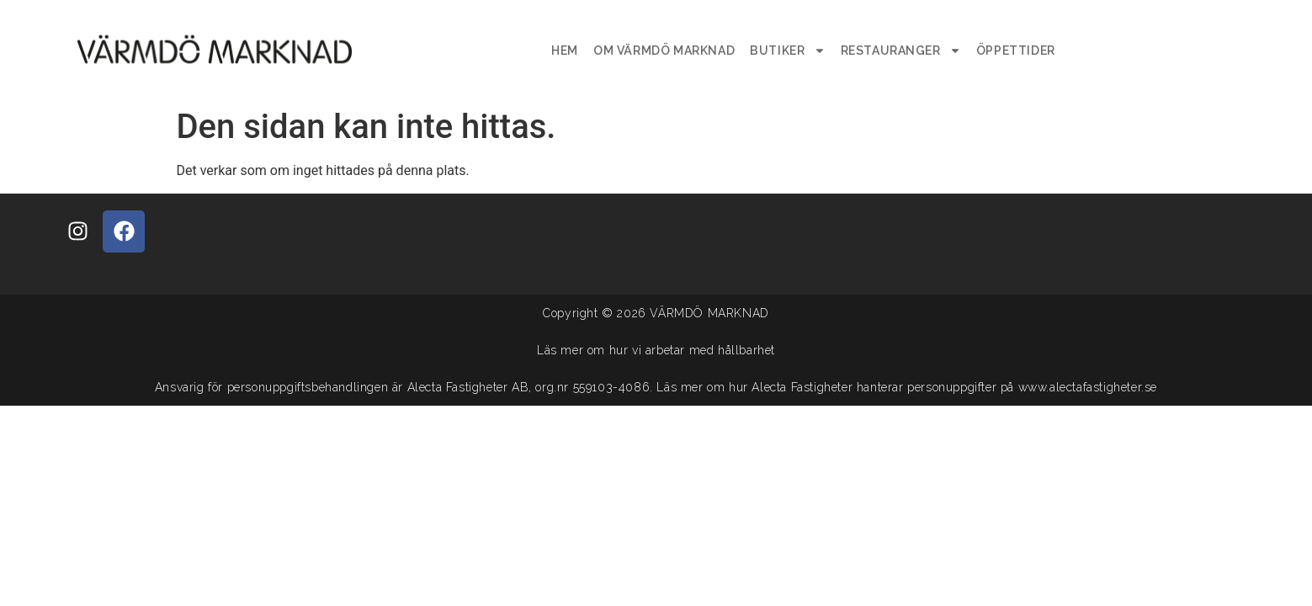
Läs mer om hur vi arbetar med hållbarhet (656, 350)
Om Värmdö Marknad (664, 50)
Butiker (787, 50)
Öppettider (1015, 50)
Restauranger (901, 50)
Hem (564, 50)
